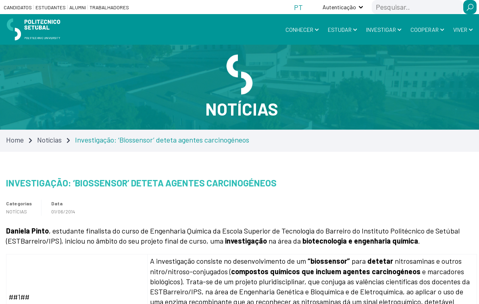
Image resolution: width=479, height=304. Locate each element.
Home (15, 139)
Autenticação (339, 7)
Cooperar (424, 29)
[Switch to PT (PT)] (298, 7)
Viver (460, 29)
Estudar (340, 29)
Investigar (381, 29)
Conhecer (299, 29)
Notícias (49, 139)
